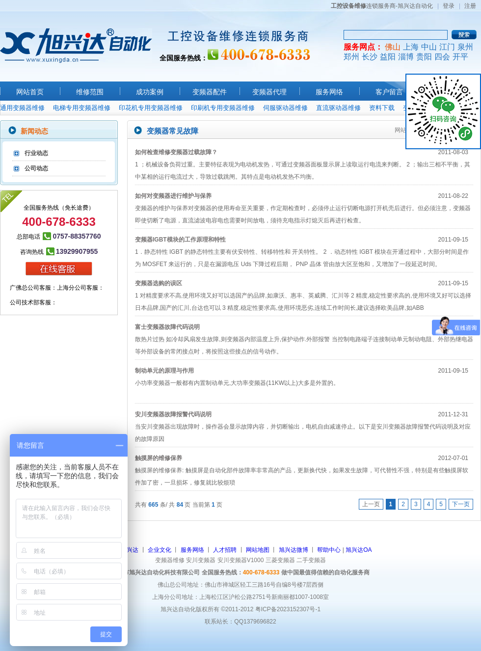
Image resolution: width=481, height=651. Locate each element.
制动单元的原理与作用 (164, 370)
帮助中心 (329, 549)
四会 (442, 57)
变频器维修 (170, 560)
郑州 (351, 57)
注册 (470, 5)
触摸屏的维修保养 (158, 458)
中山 (429, 47)
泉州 (465, 47)
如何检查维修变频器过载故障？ (176, 152)
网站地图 (257, 549)
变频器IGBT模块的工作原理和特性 (180, 239)
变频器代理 (269, 92)
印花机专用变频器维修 (151, 107)
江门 (447, 47)
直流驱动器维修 (338, 107)
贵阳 (424, 57)
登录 (448, 5)
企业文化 (159, 549)
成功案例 (149, 92)
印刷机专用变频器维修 (223, 107)
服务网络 (329, 92)
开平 (460, 57)
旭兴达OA (359, 549)
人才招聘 (225, 549)
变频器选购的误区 (158, 283)
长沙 (369, 57)
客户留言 (389, 92)
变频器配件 (209, 92)
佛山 (393, 47)
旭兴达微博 (293, 549)
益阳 (388, 57)
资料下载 (382, 107)
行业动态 (36, 153)
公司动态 (36, 168)
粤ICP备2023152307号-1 (288, 609)
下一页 (461, 504)
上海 (411, 47)
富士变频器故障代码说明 (167, 327)
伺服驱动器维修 (285, 107)
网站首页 (30, 92)
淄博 (406, 57)
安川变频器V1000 (240, 560)
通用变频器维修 (22, 107)
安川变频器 (200, 560)
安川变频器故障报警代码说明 (173, 414)
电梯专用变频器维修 (81, 107)
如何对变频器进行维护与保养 (173, 195)
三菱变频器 (280, 560)
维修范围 (90, 92)
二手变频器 (311, 560)
